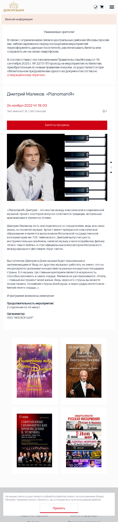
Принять (59, 508)
